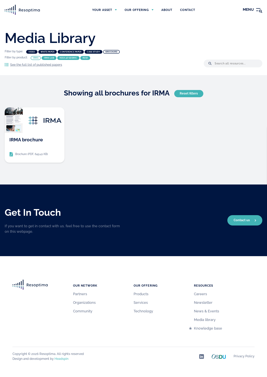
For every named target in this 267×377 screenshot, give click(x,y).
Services (141, 302)
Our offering (137, 10)
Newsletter (203, 302)
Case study (93, 52)
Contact (187, 10)
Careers (200, 294)
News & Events (206, 311)
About (166, 10)
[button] (209, 63)
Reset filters (189, 93)
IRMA (35, 58)
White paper (48, 52)
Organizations (84, 302)
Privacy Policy (244, 356)
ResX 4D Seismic (68, 58)
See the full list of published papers (36, 65)
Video (32, 52)
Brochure (111, 52)
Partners (80, 294)
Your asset (102, 10)
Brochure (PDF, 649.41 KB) (31, 154)
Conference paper (70, 52)
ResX (85, 58)
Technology (143, 311)
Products (141, 294)
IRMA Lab (49, 58)
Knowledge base (208, 328)
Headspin (61, 359)
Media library (205, 320)
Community (82, 311)
